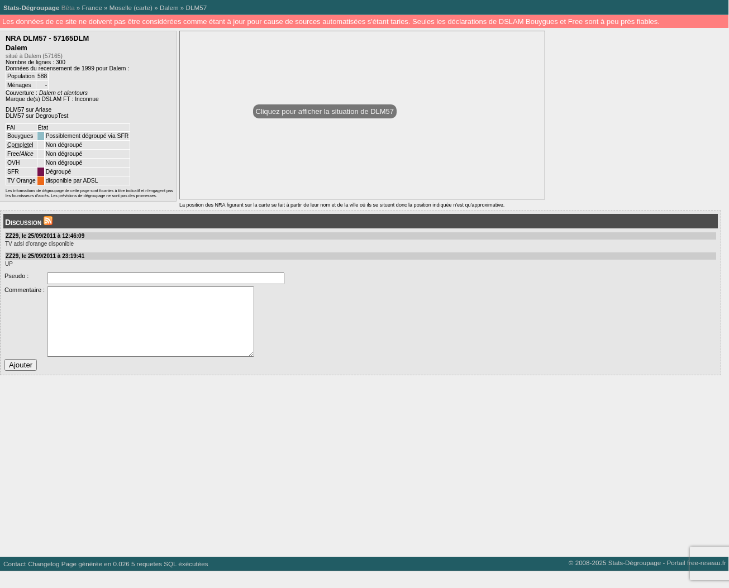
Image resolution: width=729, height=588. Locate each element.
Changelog (43, 580)
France (92, 7)
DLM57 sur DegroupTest (37, 116)
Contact (14, 580)
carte (143, 7)
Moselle (120, 7)
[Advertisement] (335, 478)
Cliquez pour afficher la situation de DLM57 (325, 111)
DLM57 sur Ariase (28, 110)
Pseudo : (16, 276)
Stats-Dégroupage (31, 7)
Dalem (169, 7)
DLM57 (196, 7)
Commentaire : (24, 289)
